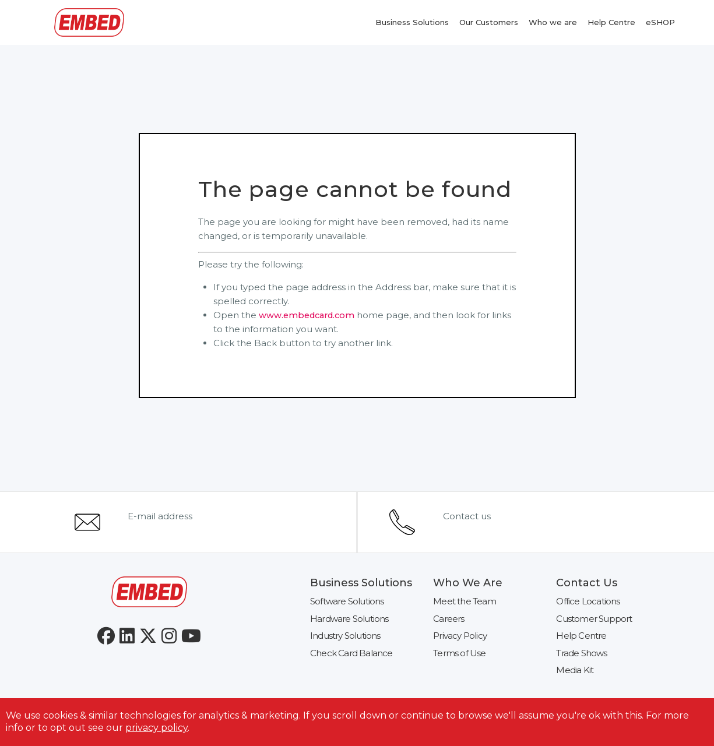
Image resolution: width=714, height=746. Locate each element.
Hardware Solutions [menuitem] (349, 618)
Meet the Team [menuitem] (464, 601)
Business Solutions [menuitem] (412, 22)
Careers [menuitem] (448, 618)
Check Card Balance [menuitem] (351, 653)
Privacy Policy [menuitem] (460, 635)
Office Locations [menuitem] (588, 601)
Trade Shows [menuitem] (581, 653)
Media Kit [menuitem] (574, 669)
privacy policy (156, 727)
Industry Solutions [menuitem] (345, 635)
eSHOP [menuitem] (660, 22)
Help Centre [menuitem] (611, 22)
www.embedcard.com (309, 315)
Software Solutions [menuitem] (347, 601)
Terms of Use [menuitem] (459, 653)
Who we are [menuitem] (553, 22)
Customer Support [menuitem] (594, 618)
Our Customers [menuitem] (488, 22)
